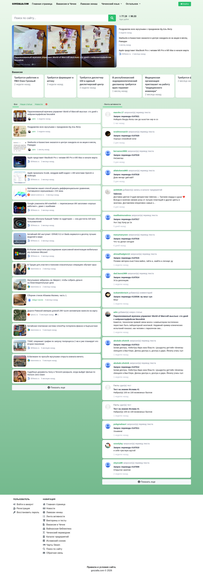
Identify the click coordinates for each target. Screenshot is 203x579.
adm (34, 119)
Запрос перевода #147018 (126, 174)
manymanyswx (120, 235)
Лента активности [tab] (112, 104)
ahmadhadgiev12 (122, 254)
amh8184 (118, 190)
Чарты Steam (51, 545)
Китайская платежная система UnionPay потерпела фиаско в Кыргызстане (62, 326)
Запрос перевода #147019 (126, 155)
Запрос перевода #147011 (126, 428)
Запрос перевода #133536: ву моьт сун (132, 297)
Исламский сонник (54, 541)
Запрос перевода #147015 (126, 258)
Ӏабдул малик (38, 300)
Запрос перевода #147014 (126, 277)
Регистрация (21, 508)
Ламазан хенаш (88, 4)
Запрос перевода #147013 (126, 345)
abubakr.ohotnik (121, 341)
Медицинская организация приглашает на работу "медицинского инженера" (157, 84)
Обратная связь (53, 553)
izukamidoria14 (121, 293)
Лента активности (54, 516)
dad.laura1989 (120, 273)
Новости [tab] (39, 104)
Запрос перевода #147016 (126, 239)
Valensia (117, 194)
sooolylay (118, 443)
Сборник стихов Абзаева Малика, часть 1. (47, 295)
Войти (185, 4)
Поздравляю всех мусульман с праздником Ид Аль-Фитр (145, 29)
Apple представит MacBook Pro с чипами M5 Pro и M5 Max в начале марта (154, 50)
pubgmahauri (120, 424)
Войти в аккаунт (23, 504)
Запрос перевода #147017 (126, 219)
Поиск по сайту (52, 549)
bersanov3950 (120, 151)
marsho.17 (118, 112)
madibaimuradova (122, 215)
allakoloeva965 (120, 170)
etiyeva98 (118, 463)
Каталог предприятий (56, 537)
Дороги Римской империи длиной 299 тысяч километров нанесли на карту (62, 311)
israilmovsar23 (120, 132)
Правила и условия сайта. (101, 567)
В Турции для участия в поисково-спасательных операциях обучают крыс (62, 265)
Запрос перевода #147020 (126, 136)
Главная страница (42, 4)
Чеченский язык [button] (111, 4)
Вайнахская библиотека (57, 528)
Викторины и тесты (54, 520)
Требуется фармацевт (190, 77)
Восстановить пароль (26, 512)
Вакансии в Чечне (66, 4)
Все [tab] (15, 104)
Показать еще (56, 387)
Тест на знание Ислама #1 (126, 389)
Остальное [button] (132, 4)
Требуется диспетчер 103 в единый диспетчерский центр (92, 81)
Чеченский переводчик (56, 532)
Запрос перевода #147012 (126, 367)
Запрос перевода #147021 (126, 116)
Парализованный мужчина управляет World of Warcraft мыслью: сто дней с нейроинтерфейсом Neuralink (62, 59)
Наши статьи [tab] (26, 104)
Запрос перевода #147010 (126, 447)
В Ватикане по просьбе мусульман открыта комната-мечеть (55, 357)
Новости (49, 508)
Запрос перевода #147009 (126, 467)
